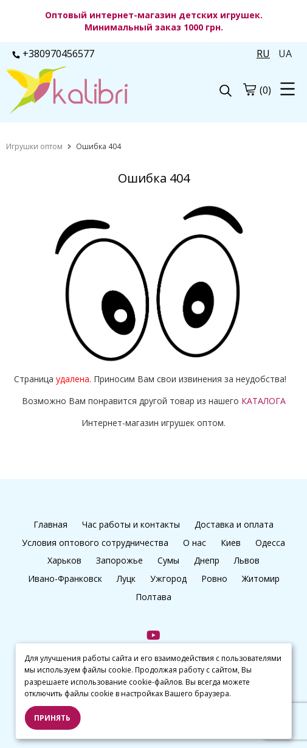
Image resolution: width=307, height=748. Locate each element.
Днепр (206, 560)
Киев (231, 542)
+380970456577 (53, 53)
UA (285, 53)
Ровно (214, 578)
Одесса (270, 542)
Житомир (261, 578)
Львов (247, 560)
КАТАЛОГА (263, 401)
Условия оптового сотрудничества (95, 542)
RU (263, 53)
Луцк (126, 578)
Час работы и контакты (131, 524)
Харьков (64, 560)
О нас (194, 542)
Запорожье (119, 560)
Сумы (168, 560)
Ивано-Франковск (65, 578)
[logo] (80, 91)
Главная (50, 524)
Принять (52, 718)
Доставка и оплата (234, 524)
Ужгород (168, 578)
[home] (34, 146)
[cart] (249, 89)
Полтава (153, 597)
